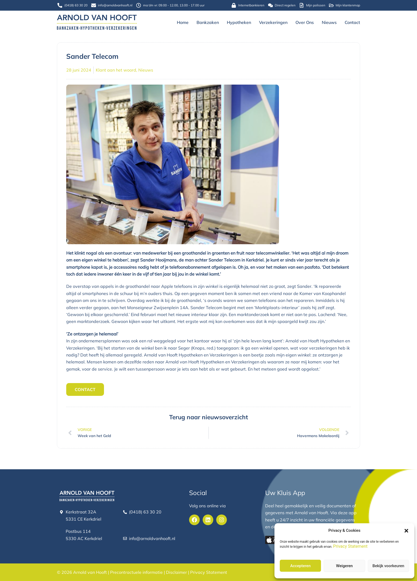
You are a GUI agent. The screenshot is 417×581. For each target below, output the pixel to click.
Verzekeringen (273, 22)
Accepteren (300, 565)
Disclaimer (176, 572)
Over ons (304, 22)
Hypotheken (239, 22)
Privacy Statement (350, 546)
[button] (406, 530)
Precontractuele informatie (136, 572)
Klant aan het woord (116, 70)
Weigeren (344, 565)
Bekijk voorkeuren (388, 565)
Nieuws (329, 22)
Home (183, 22)
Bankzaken (208, 22)
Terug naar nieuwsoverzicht (208, 416)
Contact (352, 22)
